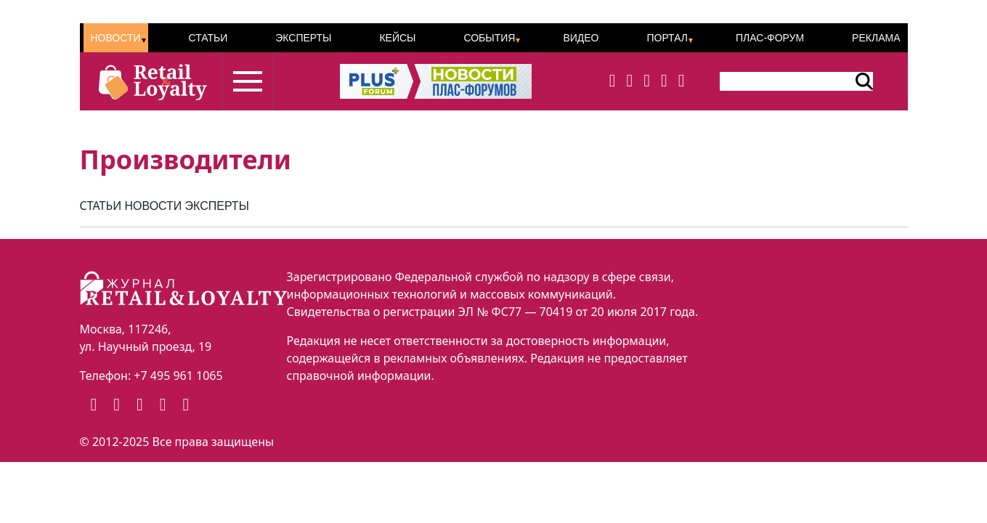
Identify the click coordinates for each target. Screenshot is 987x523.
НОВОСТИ (153, 206)
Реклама (876, 38)
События (489, 38)
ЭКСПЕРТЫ (217, 206)
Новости (116, 38)
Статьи (207, 38)
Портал (667, 38)
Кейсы (397, 38)
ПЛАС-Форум (770, 38)
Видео (580, 38)
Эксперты (303, 38)
